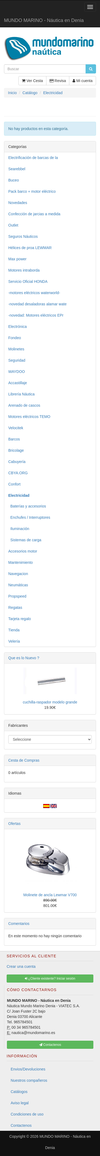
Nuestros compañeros (29, 1080)
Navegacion (18, 574)
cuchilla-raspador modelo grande (50, 702)
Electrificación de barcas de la (33, 157)
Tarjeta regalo (19, 619)
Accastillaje (17, 383)
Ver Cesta (32, 81)
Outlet (13, 225)
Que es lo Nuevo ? (23, 658)
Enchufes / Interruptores (29, 517)
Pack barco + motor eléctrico (32, 191)
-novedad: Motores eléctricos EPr (35, 315)
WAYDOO (16, 371)
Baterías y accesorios (27, 506)
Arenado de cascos (24, 405)
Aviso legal (20, 1103)
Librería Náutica (21, 394)
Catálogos (19, 1092)
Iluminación (18, 529)
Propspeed (17, 596)
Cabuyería (17, 462)
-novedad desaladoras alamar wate (37, 304)
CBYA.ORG (18, 473)
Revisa (58, 81)
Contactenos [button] (50, 1045)
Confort (14, 484)
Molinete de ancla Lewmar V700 (50, 895)
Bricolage (16, 450)
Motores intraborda (24, 270)
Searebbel (16, 169)
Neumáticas (18, 585)
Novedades (17, 203)
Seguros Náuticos (23, 236)
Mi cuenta (83, 81)
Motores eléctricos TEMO (29, 416)
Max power (17, 259)
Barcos (14, 439)
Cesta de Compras (23, 760)
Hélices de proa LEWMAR (30, 248)
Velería (14, 641)
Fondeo (14, 338)
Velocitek (15, 428)
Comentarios (18, 923)
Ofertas (14, 823)
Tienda (13, 630)
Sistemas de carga (24, 540)
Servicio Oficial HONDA (27, 281)
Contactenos (21, 1125)
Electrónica (17, 326)
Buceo (13, 180)
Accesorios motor (22, 551)
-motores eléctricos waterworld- (34, 293)
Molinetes (16, 349)
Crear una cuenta (21, 966)
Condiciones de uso (27, 1114)
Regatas (15, 607)
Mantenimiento (20, 562)
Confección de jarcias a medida (34, 214)
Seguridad (16, 360)
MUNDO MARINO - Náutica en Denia (44, 20)
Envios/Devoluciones (28, 1069)
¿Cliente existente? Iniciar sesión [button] (50, 978)
